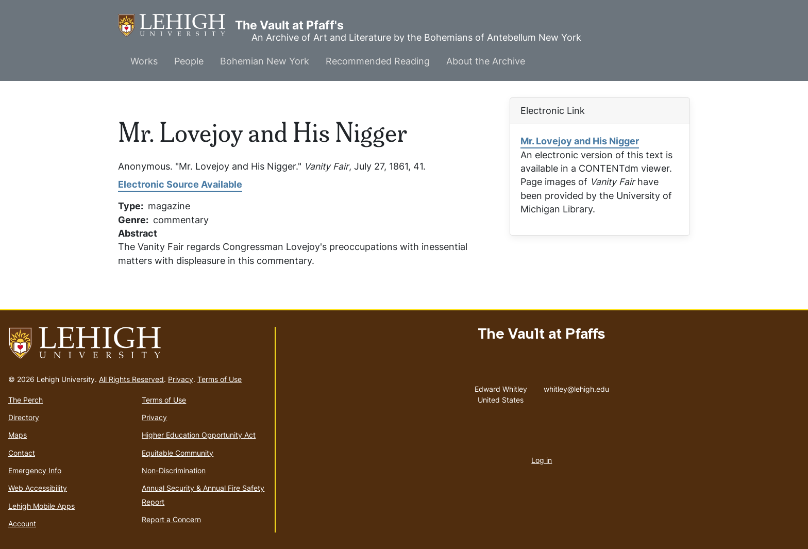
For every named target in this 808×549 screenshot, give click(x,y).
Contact (21, 453)
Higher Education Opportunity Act (199, 435)
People (189, 61)
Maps (17, 435)
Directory (23, 417)
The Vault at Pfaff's (176, 25)
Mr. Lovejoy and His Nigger (579, 141)
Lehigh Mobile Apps (41, 506)
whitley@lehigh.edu (576, 386)
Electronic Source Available (180, 184)
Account (22, 523)
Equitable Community (177, 453)
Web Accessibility (37, 488)
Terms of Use (219, 379)
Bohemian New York (264, 61)
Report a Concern (171, 519)
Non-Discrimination (174, 470)
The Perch (25, 400)
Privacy (180, 379)
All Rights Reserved (131, 379)
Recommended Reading (378, 61)
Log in (541, 460)
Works (144, 61)
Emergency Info (34, 470)
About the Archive (485, 61)
